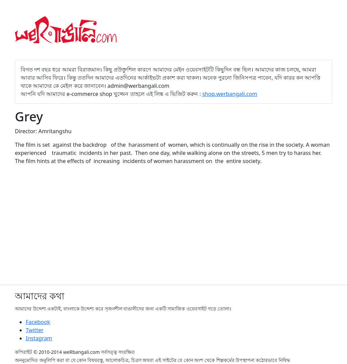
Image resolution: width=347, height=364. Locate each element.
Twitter (34, 330)
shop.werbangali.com (229, 94)
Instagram (39, 338)
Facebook (38, 322)
